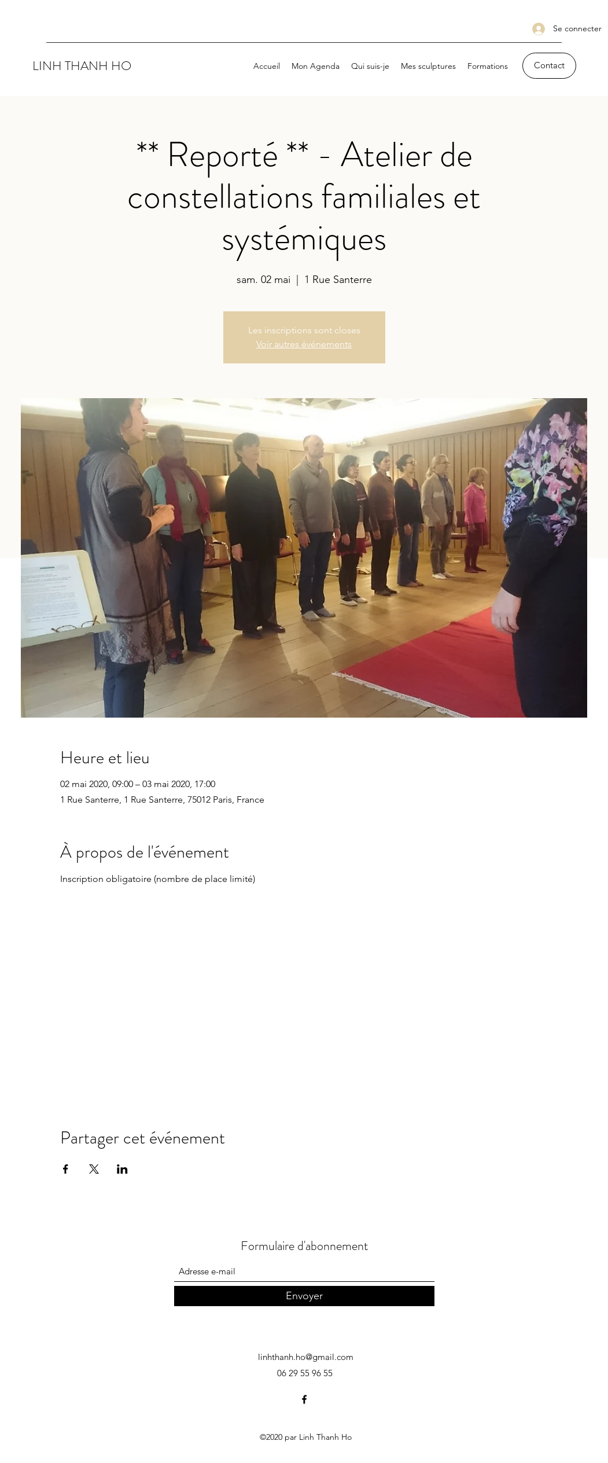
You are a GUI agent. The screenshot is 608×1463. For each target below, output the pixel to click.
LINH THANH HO (81, 66)
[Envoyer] (304, 1296)
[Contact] (549, 66)
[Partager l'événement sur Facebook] (65, 1169)
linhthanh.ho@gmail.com (305, 1356)
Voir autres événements (304, 344)
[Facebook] (304, 1399)
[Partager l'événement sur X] (94, 1169)
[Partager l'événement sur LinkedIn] (122, 1169)
